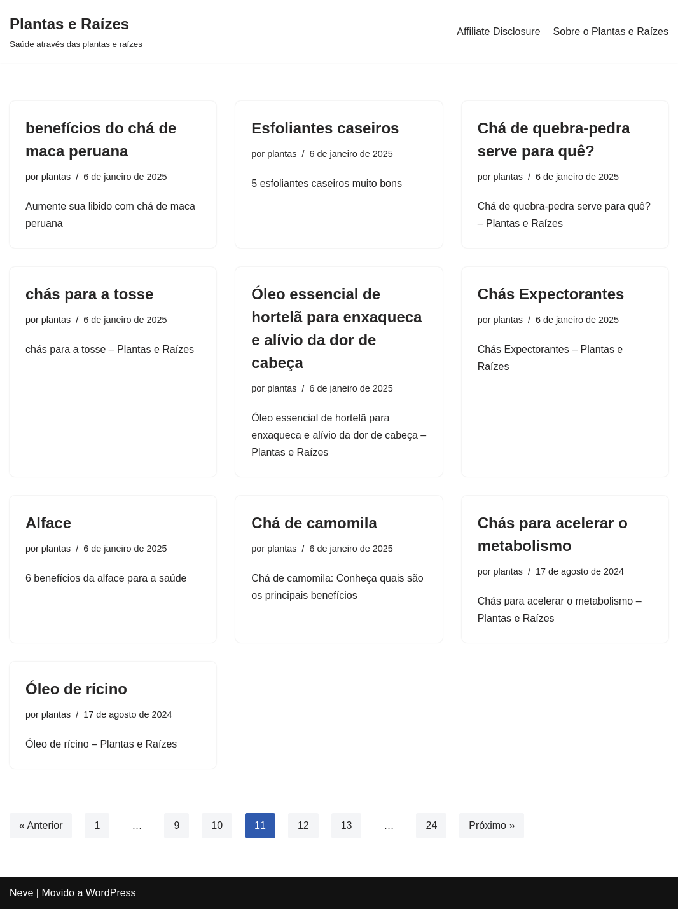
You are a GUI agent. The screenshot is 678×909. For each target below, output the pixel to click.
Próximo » (492, 825)
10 (217, 825)
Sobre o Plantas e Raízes (610, 31)
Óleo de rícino (76, 688)
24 (431, 825)
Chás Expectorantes (551, 294)
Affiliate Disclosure (498, 31)
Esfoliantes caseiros (325, 128)
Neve (21, 892)
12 (303, 825)
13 (346, 825)
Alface (48, 522)
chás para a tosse (89, 294)
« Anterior (40, 825)
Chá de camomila (314, 522)
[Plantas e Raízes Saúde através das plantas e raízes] (76, 31)
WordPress (111, 892)
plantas (56, 177)
